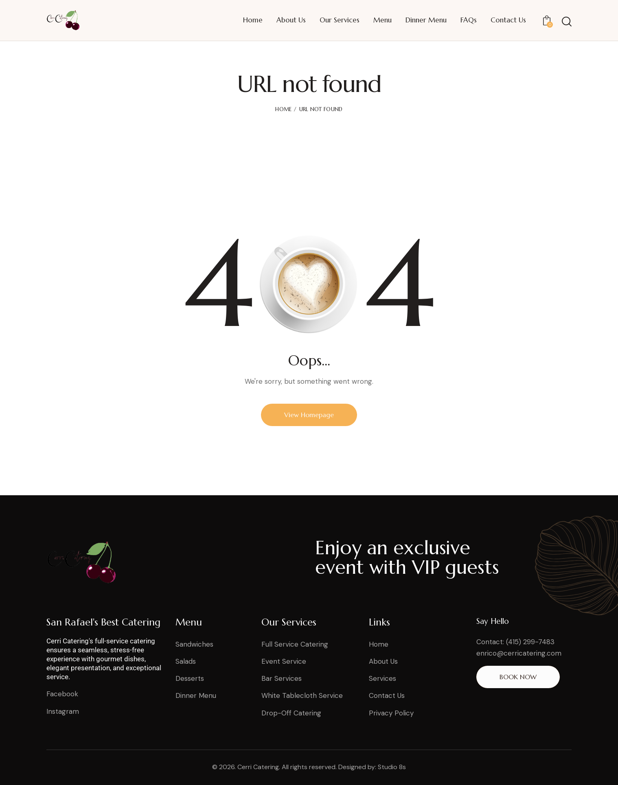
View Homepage (309, 415)
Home (283, 109)
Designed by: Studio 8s (372, 767)
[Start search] (566, 21)
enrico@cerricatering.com (518, 653)
